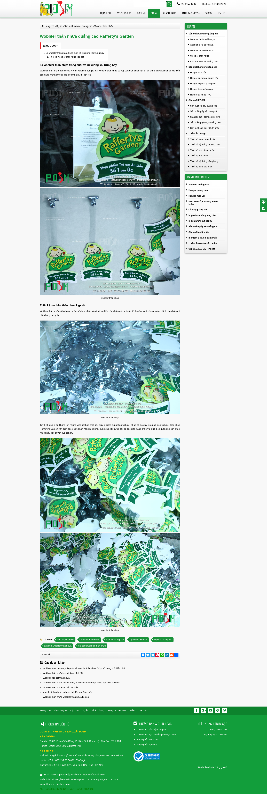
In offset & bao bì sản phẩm (203, 237)
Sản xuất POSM (197, 100)
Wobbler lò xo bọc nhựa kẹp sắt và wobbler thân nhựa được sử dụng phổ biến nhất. (84, 668)
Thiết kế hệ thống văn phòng (204, 161)
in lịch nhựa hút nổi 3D (200, 221)
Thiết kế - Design (197, 133)
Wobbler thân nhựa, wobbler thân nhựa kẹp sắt (66, 697)
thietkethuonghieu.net (57, 779)
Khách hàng (169, 13)
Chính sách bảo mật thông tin (151, 729)
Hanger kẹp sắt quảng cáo (203, 83)
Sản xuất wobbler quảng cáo (203, 33)
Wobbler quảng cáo (199, 184)
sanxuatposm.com (80, 779)
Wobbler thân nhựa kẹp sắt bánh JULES (63, 673)
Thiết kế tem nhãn (199, 155)
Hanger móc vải (198, 72)
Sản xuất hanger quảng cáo (203, 67)
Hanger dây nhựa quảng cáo (204, 78)
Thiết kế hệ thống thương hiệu (205, 144)
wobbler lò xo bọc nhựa (201, 44)
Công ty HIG (221, 767)
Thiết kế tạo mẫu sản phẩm (203, 243)
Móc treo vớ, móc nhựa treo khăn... (203, 202)
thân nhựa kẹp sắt (115, 639)
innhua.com (63, 784)
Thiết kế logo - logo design (203, 139)
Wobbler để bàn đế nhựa (202, 39)
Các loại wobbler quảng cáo (203, 61)
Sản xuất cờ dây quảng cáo (203, 106)
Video (209, 13)
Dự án (154, 13)
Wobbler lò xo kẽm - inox (202, 50)
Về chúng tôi (124, 13)
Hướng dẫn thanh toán (148, 739)
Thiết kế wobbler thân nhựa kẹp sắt (66, 57)
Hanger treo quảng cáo (201, 89)
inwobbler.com (48, 784)
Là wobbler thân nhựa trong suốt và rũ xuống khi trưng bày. (75, 53)
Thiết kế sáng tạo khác (201, 166)
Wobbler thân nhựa (199, 56)
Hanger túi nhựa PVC (200, 94)
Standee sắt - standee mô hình (205, 117)
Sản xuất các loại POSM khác (204, 128)
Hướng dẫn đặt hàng (147, 744)
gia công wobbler (139, 639)
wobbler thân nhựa (90, 639)
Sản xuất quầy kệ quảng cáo (204, 111)
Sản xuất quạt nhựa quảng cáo (205, 122)
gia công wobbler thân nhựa (92, 645)
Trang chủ (106, 13)
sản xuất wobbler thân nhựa (58, 645)
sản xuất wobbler (65, 639)
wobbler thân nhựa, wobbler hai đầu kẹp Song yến (67, 692)
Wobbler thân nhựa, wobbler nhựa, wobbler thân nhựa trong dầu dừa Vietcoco (81, 682)
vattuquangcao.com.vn (104, 779)
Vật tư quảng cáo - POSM (202, 249)
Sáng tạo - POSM (191, 13)
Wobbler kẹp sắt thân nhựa (56, 678)
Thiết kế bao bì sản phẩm (202, 150)
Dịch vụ (141, 13)
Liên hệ (221, 13)
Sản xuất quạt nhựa (199, 232)
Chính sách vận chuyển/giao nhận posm (156, 734)
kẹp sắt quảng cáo (163, 639)
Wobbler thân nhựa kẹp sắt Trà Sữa (60, 687)
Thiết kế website (206, 767)
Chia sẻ (46, 654)
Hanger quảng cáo (198, 190)
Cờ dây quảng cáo (198, 209)
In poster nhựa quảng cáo (202, 215)
